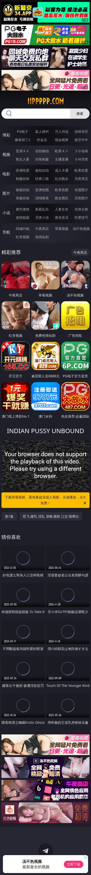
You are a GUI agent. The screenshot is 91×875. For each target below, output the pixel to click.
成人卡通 (61, 170)
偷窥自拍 (22, 189)
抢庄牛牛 (81, 139)
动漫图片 (81, 189)
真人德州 (42, 131)
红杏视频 (22, 237)
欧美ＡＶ (61, 151)
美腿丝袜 (22, 198)
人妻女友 (61, 209)
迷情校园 (22, 217)
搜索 (79, 113)
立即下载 (73, 864)
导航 (6, 232)
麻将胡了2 (22, 139)
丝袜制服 (42, 159)
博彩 (6, 135)
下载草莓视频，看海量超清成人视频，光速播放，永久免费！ (46, 500)
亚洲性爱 (22, 170)
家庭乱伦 (42, 209)
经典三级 (42, 178)
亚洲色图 (42, 189)
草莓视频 (61, 228)
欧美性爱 (81, 170)
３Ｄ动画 (81, 151)
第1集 (9, 516)
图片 (6, 193)
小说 (6, 212)
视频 (6, 154)
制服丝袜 (22, 178)
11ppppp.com (45, 101)
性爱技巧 (81, 217)
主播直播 (61, 159)
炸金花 (42, 139)
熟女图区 (61, 198)
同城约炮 (22, 228)
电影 (6, 174)
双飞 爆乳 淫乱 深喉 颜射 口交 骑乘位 (51, 516)
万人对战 (61, 131)
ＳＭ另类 (81, 159)
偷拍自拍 (42, 170)
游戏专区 (81, 131)
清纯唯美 (42, 198)
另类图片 (81, 198)
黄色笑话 (61, 217)
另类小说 (42, 217)
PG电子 (22, 131)
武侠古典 (81, 209)
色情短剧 (42, 237)
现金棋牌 (61, 139)
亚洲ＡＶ (22, 151)
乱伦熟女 (61, 178)
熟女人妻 (22, 159)
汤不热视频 (81, 228)
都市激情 (22, 209)
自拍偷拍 (42, 151)
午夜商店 (42, 228)
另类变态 (81, 178)
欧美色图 (61, 189)
